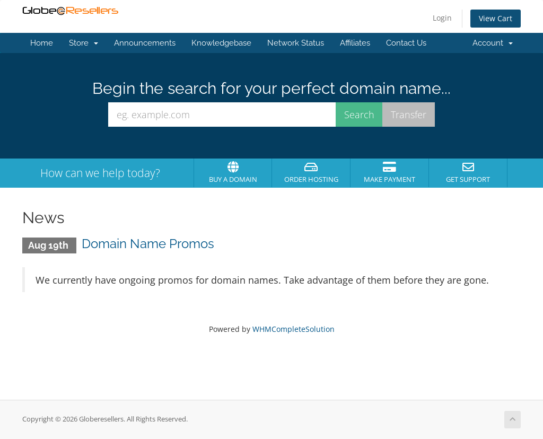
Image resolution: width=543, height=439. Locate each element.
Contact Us (406, 43)
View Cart (495, 18)
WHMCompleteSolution (293, 329)
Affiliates (355, 43)
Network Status (295, 43)
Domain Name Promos (148, 243)
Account (492, 43)
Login (442, 18)
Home (41, 43)
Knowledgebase (221, 43)
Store (83, 43)
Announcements (145, 43)
